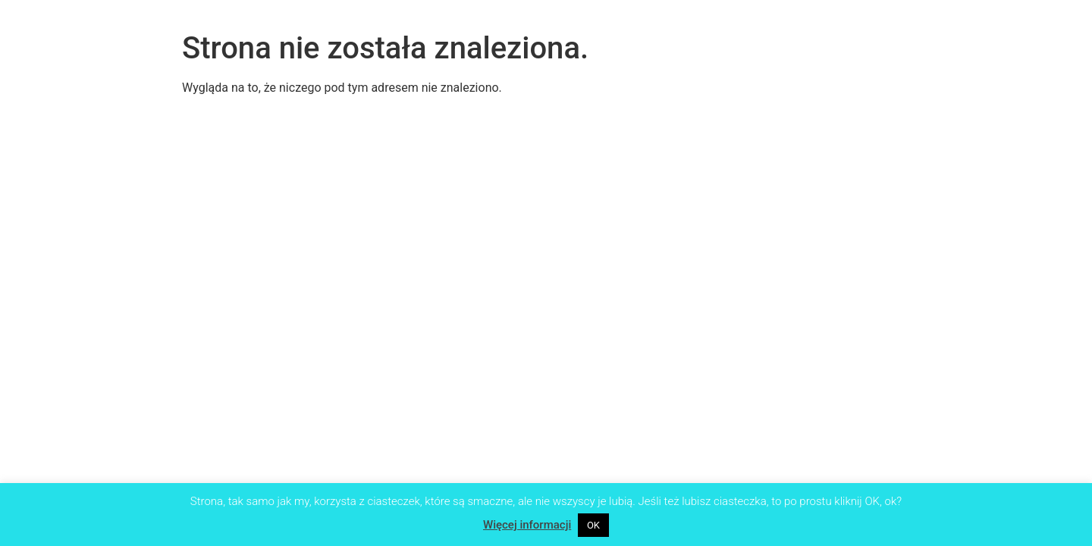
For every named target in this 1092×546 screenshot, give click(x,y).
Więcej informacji (527, 525)
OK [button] (593, 525)
